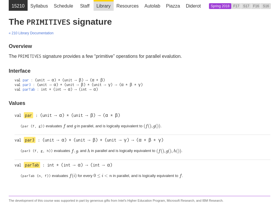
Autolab (152, 5)
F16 (256, 6)
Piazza (173, 5)
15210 (18, 5)
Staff (85, 5)
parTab (29, 89)
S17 (246, 6)
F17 (236, 6)
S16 (266, 6)
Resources (128, 5)
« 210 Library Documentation (31, 33)
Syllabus (39, 5)
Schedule (63, 5)
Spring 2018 (220, 6)
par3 (27, 85)
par (26, 80)
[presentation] (64, 126)
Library (103, 5)
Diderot (193, 5)
